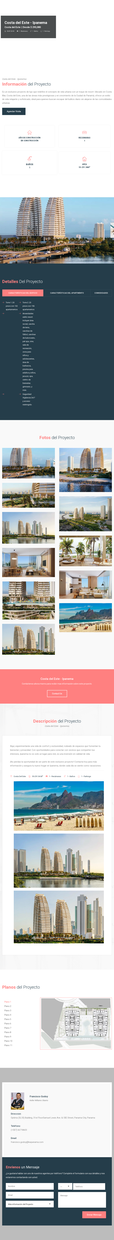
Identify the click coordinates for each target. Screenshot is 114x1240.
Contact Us (57, 693)
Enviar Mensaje (94, 1215)
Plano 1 (7, 1002)
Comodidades (101, 293)
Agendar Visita (14, 111)
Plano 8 (7, 1032)
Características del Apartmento (67, 293)
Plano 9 (7, 1036)
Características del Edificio (22, 293)
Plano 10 (8, 1041)
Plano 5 (7, 1019)
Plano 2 (7, 1006)
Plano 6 (7, 1023)
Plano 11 (8, 1045)
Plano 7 (7, 1028)
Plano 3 (7, 1010)
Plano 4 (7, 1015)
